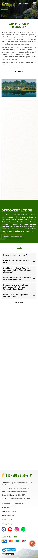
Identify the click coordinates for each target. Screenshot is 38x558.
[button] (19, 255)
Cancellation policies (9, 511)
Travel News (6, 507)
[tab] (19, 255)
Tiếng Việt (26, 3)
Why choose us (7, 519)
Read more (19, 71)
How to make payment (10, 515)
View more (19, 303)
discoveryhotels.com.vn (13, 236)
